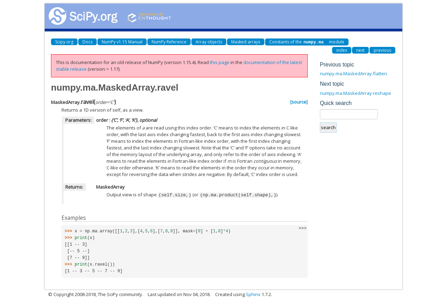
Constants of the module (306, 41)
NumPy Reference (169, 42)
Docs (87, 42)
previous (382, 50)
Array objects (209, 42)
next (360, 50)
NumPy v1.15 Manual (122, 42)
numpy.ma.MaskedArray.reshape (355, 93)
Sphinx (253, 293)
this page (219, 62)
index (341, 50)
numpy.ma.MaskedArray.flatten (353, 73)
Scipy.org (64, 42)
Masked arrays (245, 42)
